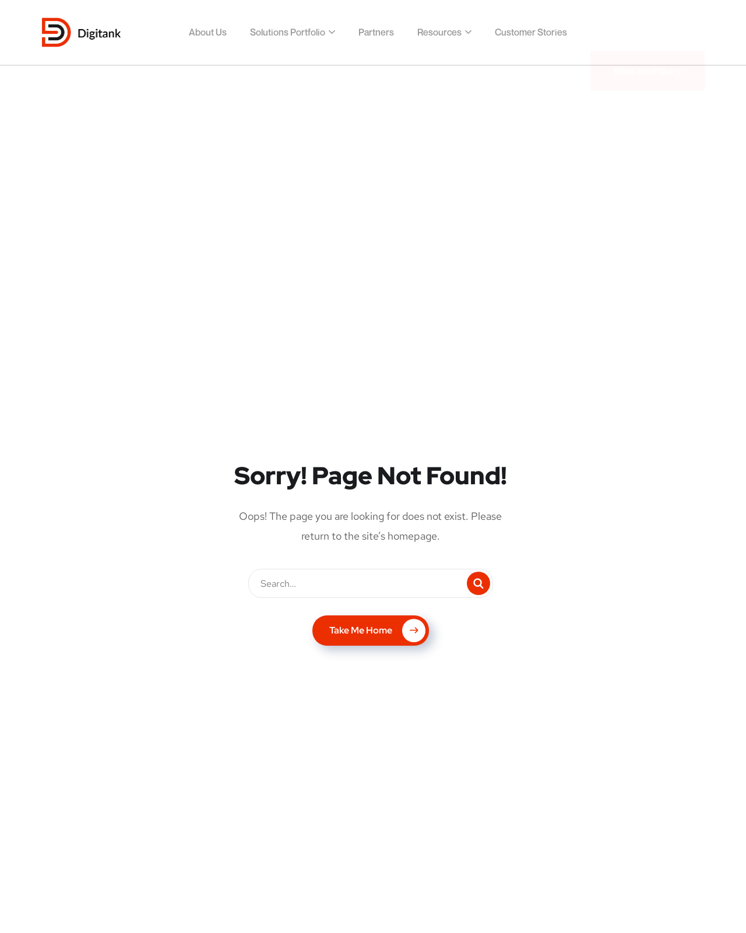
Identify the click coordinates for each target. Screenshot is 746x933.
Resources (439, 32)
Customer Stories (531, 32)
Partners (376, 32)
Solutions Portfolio (287, 32)
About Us (208, 32)
